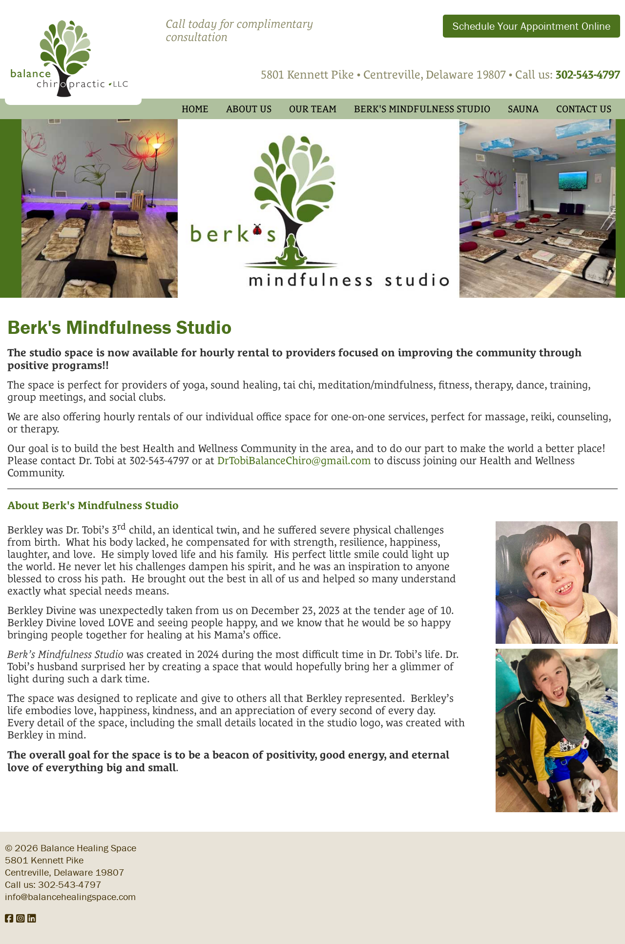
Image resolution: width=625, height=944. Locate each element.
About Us (248, 108)
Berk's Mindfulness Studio (422, 108)
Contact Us (583, 108)
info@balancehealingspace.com (70, 896)
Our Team (312, 108)
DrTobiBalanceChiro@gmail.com (294, 460)
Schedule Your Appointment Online (531, 26)
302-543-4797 (70, 884)
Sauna (523, 108)
